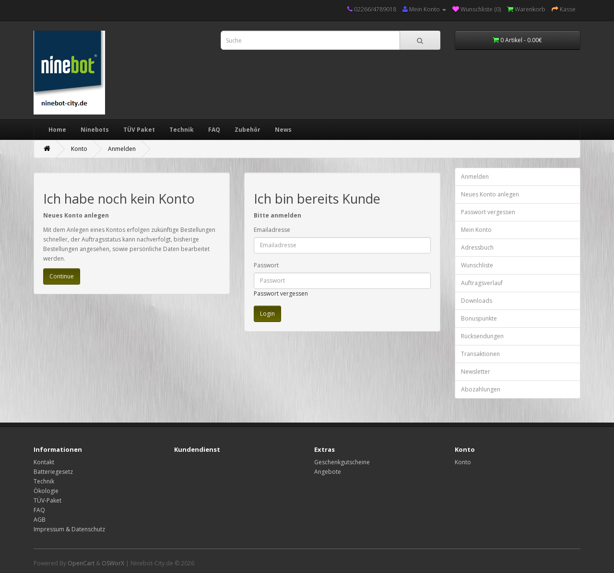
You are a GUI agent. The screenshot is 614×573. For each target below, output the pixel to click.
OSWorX (113, 563)
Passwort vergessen (281, 293)
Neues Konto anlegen (490, 194)
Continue (61, 276)
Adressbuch (477, 247)
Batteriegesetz (53, 472)
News (283, 130)
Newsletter (475, 371)
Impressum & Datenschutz (69, 529)
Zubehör (247, 130)
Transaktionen (480, 354)
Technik (181, 130)
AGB (40, 520)
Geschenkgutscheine (342, 462)
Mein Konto (476, 230)
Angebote (327, 472)
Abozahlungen (480, 389)
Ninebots (95, 130)
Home (57, 130)
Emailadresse (272, 230)
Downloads (476, 301)
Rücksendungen (482, 336)
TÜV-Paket (47, 500)
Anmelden (122, 149)
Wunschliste (477, 265)
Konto (79, 149)
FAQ (214, 130)
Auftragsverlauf (482, 283)
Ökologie (46, 491)
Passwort (266, 265)
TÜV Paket (139, 130)
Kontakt (44, 462)
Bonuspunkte (479, 318)
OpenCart (81, 563)
